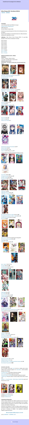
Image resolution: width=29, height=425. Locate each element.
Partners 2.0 (3, 333)
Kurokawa (8, 12)
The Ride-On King (4, 177)
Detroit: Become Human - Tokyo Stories (8, 89)
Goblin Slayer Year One (5, 192)
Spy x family (3, 293)
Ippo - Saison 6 (4, 264)
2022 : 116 (3, 50)
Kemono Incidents (4, 295)
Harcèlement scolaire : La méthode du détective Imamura (11, 361)
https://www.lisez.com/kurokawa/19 (7, 26)
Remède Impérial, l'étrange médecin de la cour (9, 309)
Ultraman (3, 218)
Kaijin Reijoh (3, 292)
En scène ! (3, 265)
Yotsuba (2, 310)
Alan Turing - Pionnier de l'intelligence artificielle (10, 75)
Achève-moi (3, 119)
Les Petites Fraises (4, 372)
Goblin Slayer (3, 191)
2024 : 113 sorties (4, 52)
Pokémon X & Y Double (5, 120)
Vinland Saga (4, 376)
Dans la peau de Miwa (5, 358)
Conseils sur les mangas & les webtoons (12, 1)
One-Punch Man (4, 268)
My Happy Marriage (4, 308)
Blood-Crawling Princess (5, 105)
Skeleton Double (4, 148)
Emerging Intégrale (4, 78)
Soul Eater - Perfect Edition (6, 334)
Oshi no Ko (3, 150)
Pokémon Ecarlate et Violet (6, 360)
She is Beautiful (3, 149)
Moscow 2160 (3, 117)
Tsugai (2, 240)
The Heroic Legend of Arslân (6, 239)
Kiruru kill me (19, 369)
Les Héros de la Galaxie (5, 217)
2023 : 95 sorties (4, 51)
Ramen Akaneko (4, 335)
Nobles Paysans (4, 237)
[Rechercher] (27, 1)
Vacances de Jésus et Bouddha (6, 375)
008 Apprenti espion (4, 176)
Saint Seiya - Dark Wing (5, 241)
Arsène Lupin (3, 373)
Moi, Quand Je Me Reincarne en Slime (7, 214)
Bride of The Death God (9, 395)
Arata (13, 368)
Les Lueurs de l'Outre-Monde (6, 76)
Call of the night (4, 296)
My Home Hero (4, 178)
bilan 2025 (3, 12)
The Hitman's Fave (7, 396)
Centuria (2, 103)
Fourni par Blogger (14, 421)
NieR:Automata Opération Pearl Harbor (8, 146)
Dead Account (3, 102)
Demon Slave (3, 174)
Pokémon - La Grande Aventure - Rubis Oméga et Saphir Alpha (12, 379)
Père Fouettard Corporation (6, 362)
